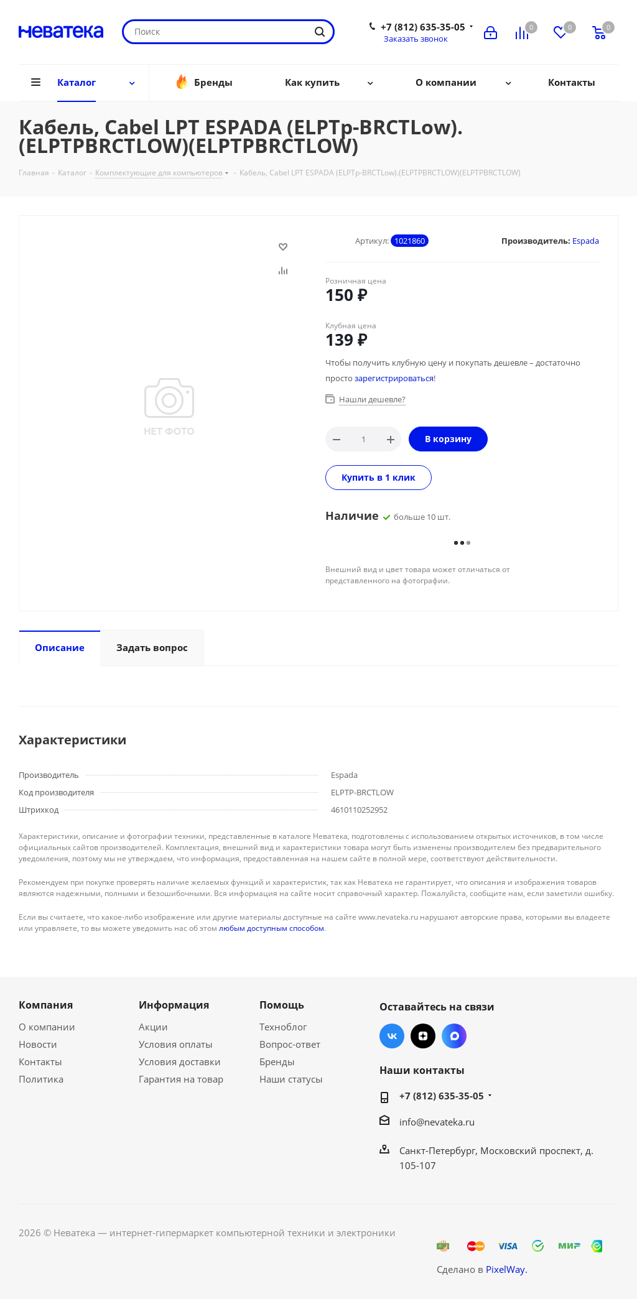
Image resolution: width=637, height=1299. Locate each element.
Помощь (281, 1005)
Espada (585, 240)
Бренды (277, 1061)
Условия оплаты (176, 1044)
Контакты (40, 1061)
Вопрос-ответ (289, 1044)
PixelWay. (507, 1269)
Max (454, 1036)
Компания (46, 1005)
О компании (47, 1026)
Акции (153, 1026)
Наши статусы (291, 1079)
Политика (41, 1079)
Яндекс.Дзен (423, 1036)
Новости (38, 1044)
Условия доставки (180, 1061)
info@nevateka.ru (437, 1122)
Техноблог (283, 1026)
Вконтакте (391, 1036)
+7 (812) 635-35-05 (423, 26)
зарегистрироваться (394, 378)
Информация (174, 1005)
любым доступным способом (271, 928)
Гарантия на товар (181, 1079)
